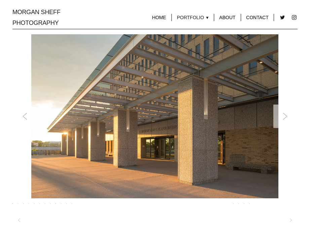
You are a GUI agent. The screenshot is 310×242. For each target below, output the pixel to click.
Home (159, 17)
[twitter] (282, 17)
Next (285, 116)
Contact (257, 17)
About (227, 17)
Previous (24, 116)
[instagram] (294, 17)
